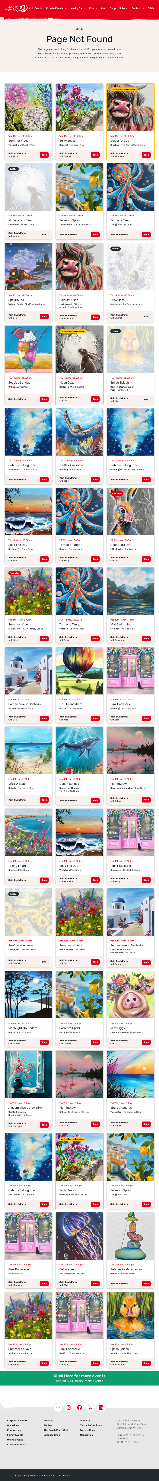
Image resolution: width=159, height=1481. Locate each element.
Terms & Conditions (91, 1425)
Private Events (56, 8)
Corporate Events (17, 1420)
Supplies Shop (52, 1434)
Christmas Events (17, 1444)
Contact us (86, 1434)
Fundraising (14, 1430)
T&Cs (151, 8)
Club (103, 8)
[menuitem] (35, 8)
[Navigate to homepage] (16, 8)
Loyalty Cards (78, 8)
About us (85, 1420)
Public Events (35, 8)
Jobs (123, 8)
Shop (113, 8)
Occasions (13, 1425)
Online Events (15, 1439)
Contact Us (138, 8)
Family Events (15, 1434)
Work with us (87, 1430)
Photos (93, 8)
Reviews (48, 1420)
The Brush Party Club (56, 1430)
